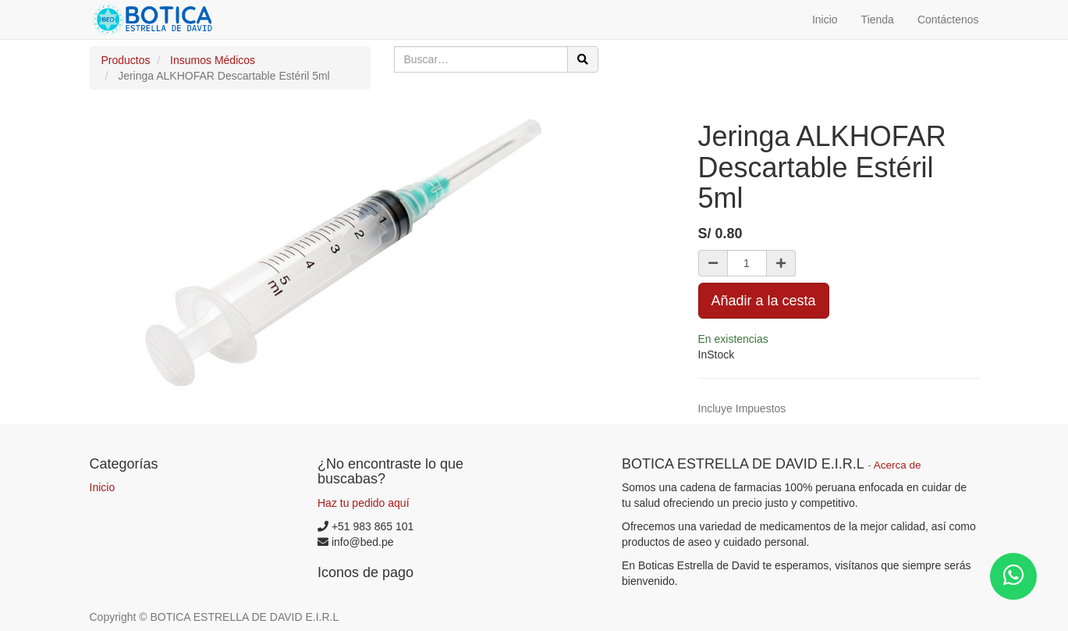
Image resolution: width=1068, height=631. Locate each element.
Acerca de (897, 465)
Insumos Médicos (212, 60)
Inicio (102, 487)
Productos (126, 60)
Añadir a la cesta (763, 300)
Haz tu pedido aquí (364, 503)
